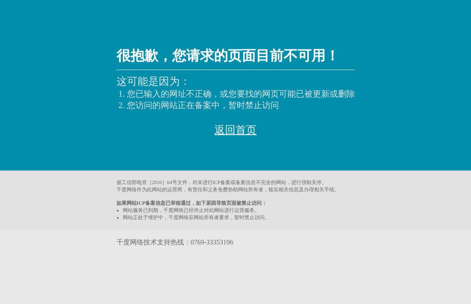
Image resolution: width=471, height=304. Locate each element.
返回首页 (235, 130)
